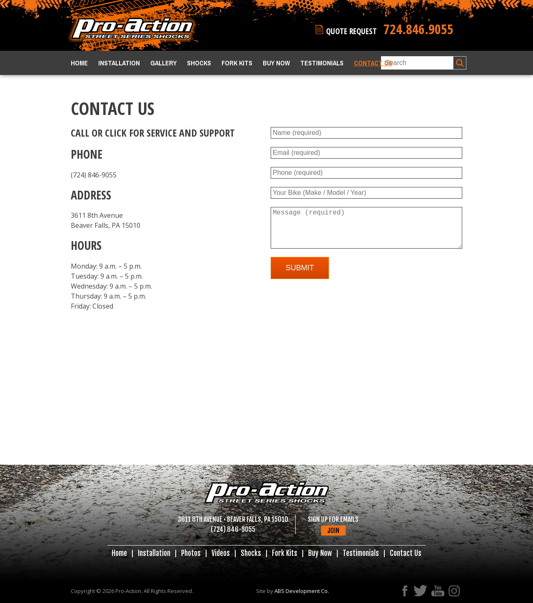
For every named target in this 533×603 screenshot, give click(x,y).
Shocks (199, 62)
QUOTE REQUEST (360, 30)
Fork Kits (237, 62)
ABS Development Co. (301, 591)
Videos (221, 553)
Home (79, 62)
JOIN (333, 530)
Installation (119, 62)
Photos (191, 553)
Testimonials (322, 62)
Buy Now (276, 62)
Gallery (163, 62)
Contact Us (373, 62)
